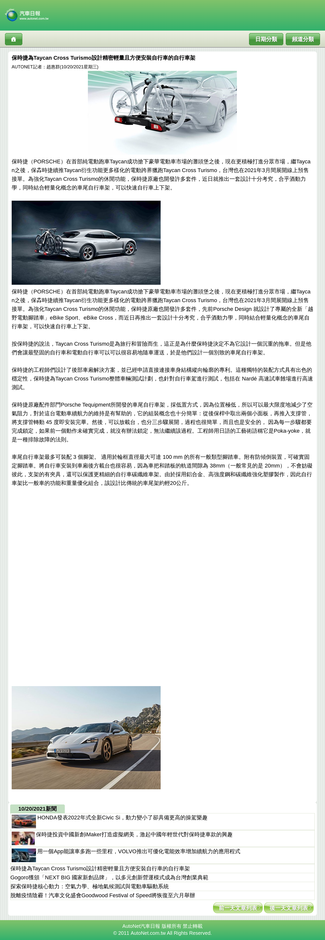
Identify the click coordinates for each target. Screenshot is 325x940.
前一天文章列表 (238, 908)
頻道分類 (303, 39)
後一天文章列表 (289, 908)
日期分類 (266, 39)
